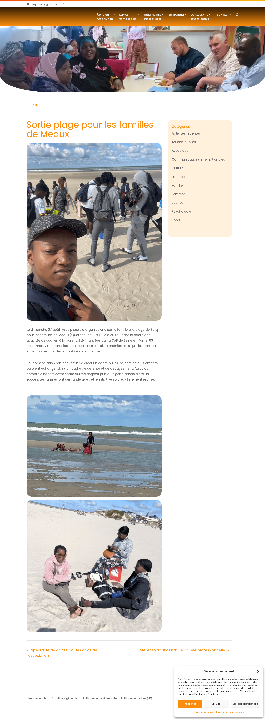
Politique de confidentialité (230, 712)
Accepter (190, 704)
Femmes (178, 194)
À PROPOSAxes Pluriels (105, 16)
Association (181, 150)
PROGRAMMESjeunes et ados (152, 16)
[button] (258, 671)
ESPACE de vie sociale (128, 16)
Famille (177, 185)
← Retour (35, 104)
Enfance (178, 176)
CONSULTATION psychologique (201, 16)
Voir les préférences (245, 704)
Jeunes (177, 202)
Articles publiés (184, 142)
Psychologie (181, 211)
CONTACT (223, 14)
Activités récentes (186, 133)
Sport (176, 220)
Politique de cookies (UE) (136, 698)
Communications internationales (198, 159)
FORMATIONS (175, 14)
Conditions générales (65, 698)
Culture (178, 168)
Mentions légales (37, 698)
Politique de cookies (204, 712)
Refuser (216, 704)
